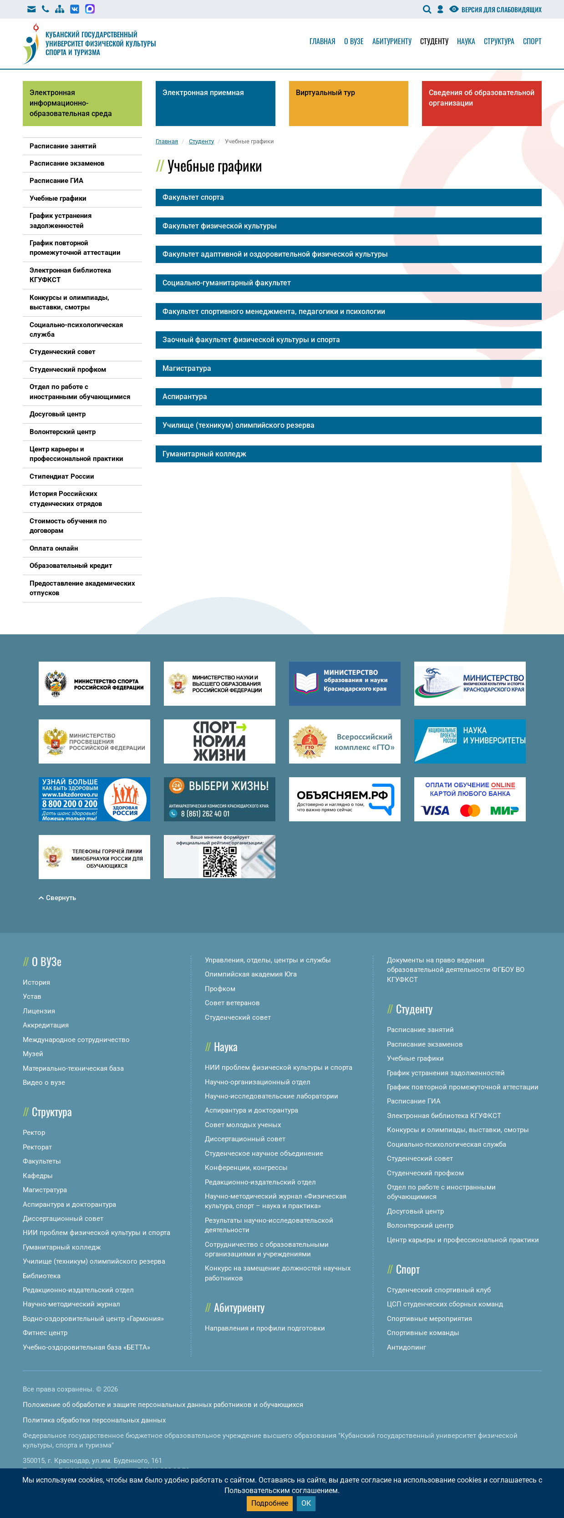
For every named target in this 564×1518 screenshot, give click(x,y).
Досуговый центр (415, 1211)
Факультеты (42, 1161)
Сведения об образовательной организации (481, 97)
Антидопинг (406, 1347)
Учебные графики (415, 1058)
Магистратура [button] (187, 368)
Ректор (34, 1132)
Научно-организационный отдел (257, 1082)
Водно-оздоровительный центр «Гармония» (93, 1319)
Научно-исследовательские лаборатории (271, 1096)
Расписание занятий (420, 1030)
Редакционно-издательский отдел (78, 1290)
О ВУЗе (46, 961)
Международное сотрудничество (76, 1040)
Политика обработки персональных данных (94, 1420)
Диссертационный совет (63, 1218)
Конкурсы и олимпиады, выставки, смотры (458, 1130)
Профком (220, 989)
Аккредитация (46, 1025)
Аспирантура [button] (185, 396)
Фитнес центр (45, 1333)
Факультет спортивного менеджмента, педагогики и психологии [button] (274, 311)
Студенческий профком (425, 1173)
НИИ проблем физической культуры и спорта (96, 1233)
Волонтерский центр (420, 1225)
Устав (32, 996)
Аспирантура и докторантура (69, 1204)
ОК (306, 1503)
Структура (499, 41)
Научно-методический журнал (71, 1304)
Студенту (434, 41)
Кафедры (38, 1176)
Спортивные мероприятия (429, 1319)
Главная (322, 41)
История (36, 982)
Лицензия (39, 1011)
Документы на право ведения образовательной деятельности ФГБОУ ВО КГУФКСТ (455, 970)
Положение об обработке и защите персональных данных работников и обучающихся (163, 1405)
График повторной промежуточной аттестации (463, 1087)
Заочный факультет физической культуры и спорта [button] (251, 339)
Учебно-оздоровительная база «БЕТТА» (86, 1347)
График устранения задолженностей (446, 1073)
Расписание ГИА (414, 1101)
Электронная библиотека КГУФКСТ (444, 1116)
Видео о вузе (44, 1082)
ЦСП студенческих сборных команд (445, 1304)
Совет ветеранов (232, 1003)
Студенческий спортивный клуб (439, 1290)
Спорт (532, 41)
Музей (33, 1054)
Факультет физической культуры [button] (220, 226)
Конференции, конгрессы (246, 1168)
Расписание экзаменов (425, 1044)
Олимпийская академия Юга (251, 974)
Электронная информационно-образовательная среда (71, 103)
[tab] (349, 197)
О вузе (354, 41)
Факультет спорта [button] (193, 197)
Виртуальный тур (325, 92)
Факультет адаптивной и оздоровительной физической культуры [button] (275, 254)
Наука (466, 41)
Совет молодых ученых (243, 1125)
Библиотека (42, 1276)
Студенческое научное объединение (264, 1153)
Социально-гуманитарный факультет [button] (227, 282)
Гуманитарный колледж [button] (204, 454)
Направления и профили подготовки (265, 1328)
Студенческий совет (238, 1017)
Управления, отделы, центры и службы (268, 960)
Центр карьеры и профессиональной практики (463, 1240)
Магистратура (45, 1190)
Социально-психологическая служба (446, 1144)
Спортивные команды (423, 1333)
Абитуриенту (392, 41)
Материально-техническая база (73, 1068)
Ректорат (37, 1147)
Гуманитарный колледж (62, 1247)
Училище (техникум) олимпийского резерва (94, 1261)
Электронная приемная (203, 92)
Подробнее (269, 1503)
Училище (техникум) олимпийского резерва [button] (239, 425)
